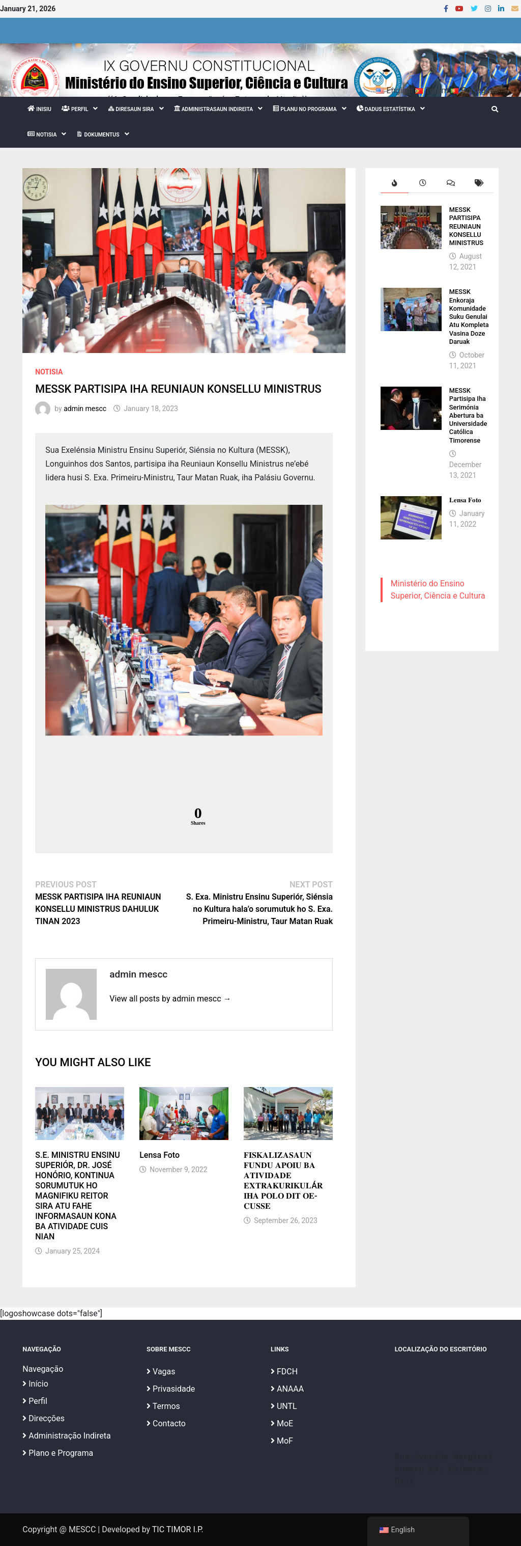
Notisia (49, 372)
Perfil (34, 1401)
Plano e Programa (57, 1453)
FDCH (284, 1371)
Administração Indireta (66, 1436)
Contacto (166, 1423)
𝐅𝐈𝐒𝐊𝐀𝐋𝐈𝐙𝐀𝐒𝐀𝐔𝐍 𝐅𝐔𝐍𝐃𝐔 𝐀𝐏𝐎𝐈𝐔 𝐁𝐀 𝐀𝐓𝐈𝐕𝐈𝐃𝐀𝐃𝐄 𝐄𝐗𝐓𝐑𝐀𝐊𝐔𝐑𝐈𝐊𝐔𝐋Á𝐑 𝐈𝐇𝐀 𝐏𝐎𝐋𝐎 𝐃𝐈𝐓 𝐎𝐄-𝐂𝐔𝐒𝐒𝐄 (283, 1180)
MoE (282, 1423)
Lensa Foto (159, 1155)
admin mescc (85, 408)
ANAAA (287, 1389)
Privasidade (171, 1389)
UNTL (284, 1406)
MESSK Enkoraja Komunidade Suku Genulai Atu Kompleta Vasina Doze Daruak (469, 316)
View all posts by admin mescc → (170, 998)
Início (35, 1384)
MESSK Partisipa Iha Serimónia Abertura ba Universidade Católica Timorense (468, 415)
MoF (282, 1441)
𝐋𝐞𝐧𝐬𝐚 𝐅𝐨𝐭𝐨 (465, 500)
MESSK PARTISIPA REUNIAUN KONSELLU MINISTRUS (466, 226)
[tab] (395, 183)
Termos (163, 1406)
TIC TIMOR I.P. (178, 1529)
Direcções (43, 1418)
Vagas (161, 1371)
